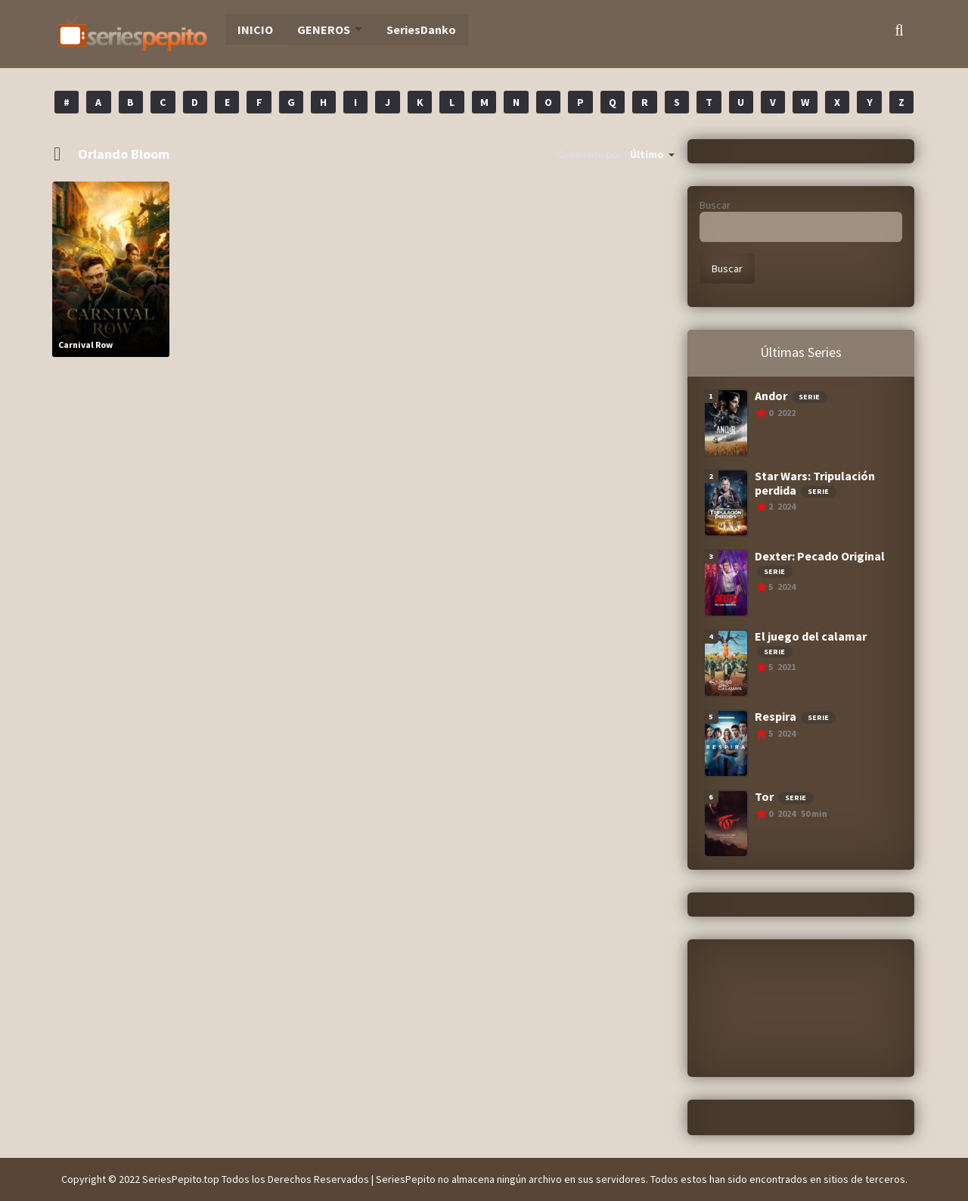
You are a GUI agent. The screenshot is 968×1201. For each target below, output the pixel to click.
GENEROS (312, 30)
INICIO (248, 30)
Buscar (715, 205)
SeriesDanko (407, 30)
